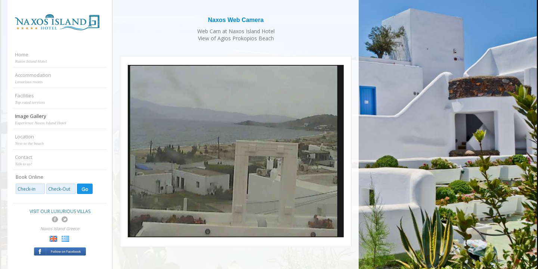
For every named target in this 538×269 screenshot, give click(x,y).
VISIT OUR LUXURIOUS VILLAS (60, 211)
